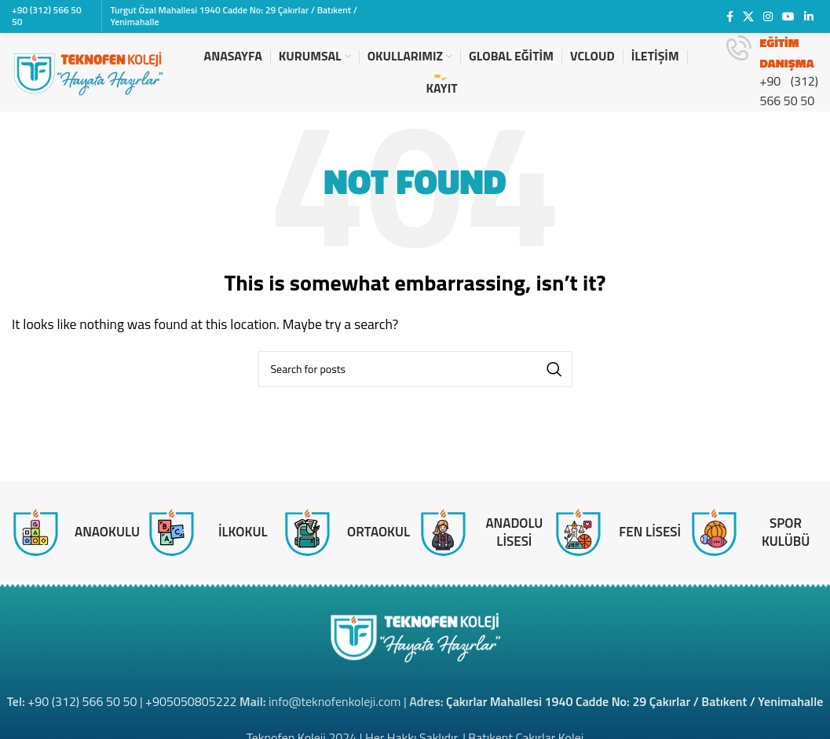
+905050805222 (190, 701)
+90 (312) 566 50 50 (82, 701)
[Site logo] (88, 70)
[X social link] (748, 16)
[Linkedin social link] (808, 16)
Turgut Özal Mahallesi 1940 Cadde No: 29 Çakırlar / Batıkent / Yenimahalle (233, 15)
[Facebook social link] (730, 16)
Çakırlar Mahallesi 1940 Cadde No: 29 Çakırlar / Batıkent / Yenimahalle (634, 701)
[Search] (415, 369)
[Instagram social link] (768, 16)
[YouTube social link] (788, 16)
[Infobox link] (772, 72)
